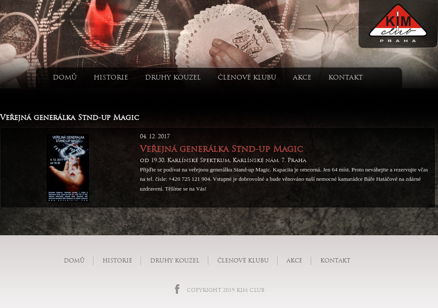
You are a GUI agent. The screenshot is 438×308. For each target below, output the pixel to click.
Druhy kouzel (173, 77)
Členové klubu (247, 77)
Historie (111, 77)
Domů (65, 77)
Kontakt (345, 77)
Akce (302, 77)
